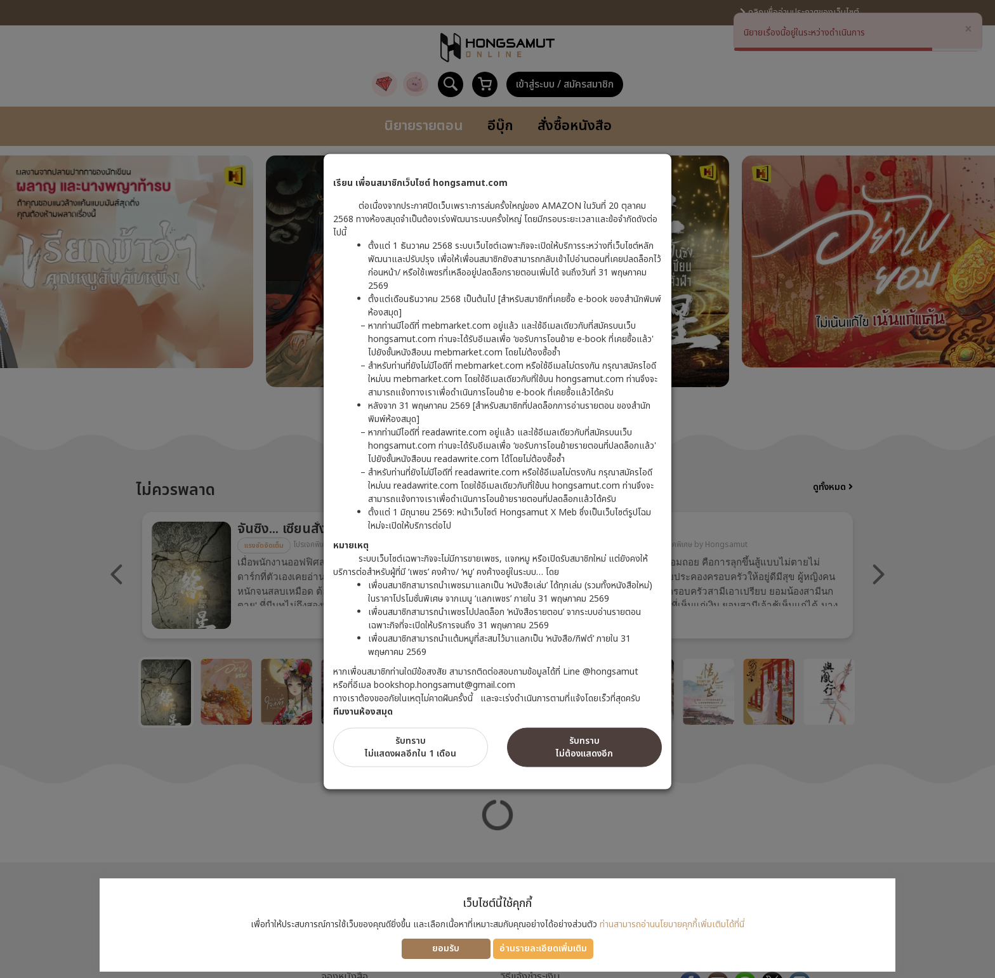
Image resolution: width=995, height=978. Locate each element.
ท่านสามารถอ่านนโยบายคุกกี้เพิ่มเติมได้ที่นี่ (672, 924)
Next (878, 574)
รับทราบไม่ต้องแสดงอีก (584, 747)
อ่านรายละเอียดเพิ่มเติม (543, 948)
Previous (116, 574)
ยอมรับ (445, 948)
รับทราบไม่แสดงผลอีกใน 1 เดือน (410, 747)
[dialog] (497, 489)
